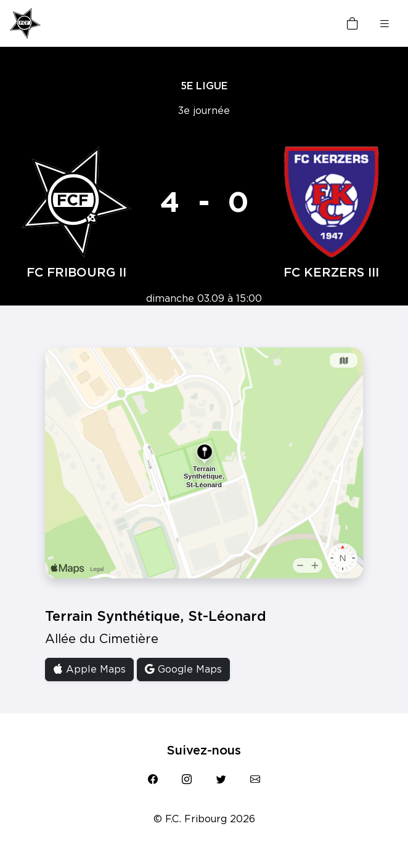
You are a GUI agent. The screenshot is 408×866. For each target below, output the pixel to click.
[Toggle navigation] (384, 24)
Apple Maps (89, 669)
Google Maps (183, 669)
